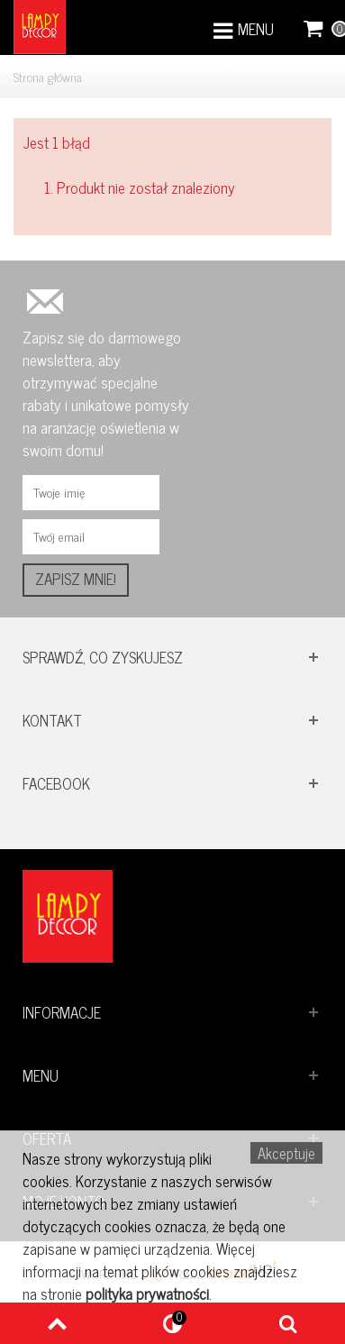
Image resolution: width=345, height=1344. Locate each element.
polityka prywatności (147, 1293)
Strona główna (48, 76)
